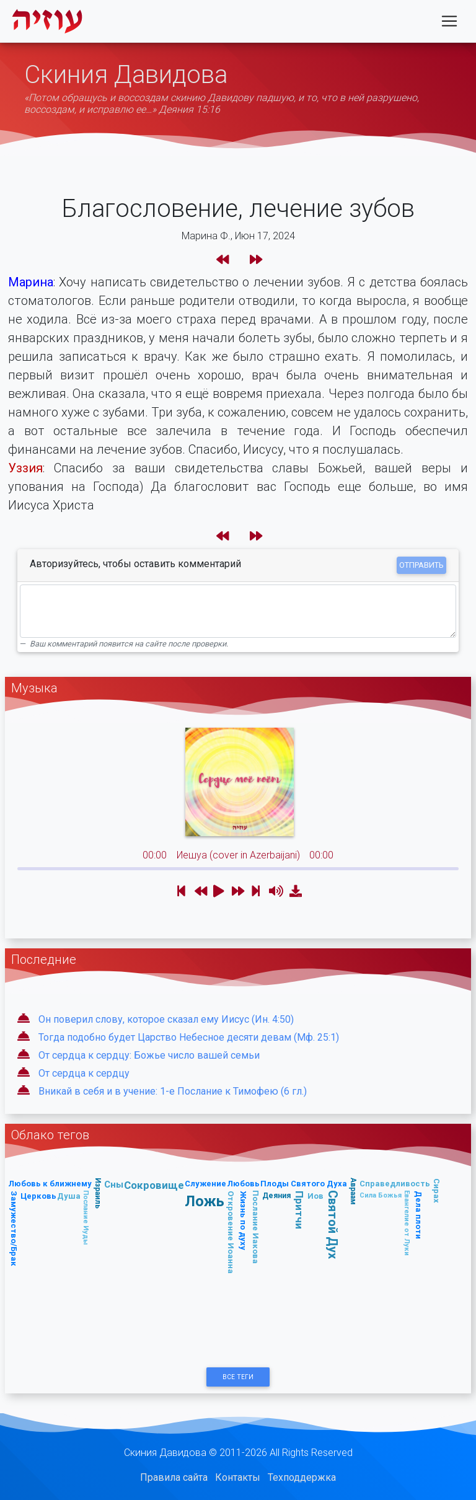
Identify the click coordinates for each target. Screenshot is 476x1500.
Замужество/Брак (14, 1228)
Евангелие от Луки (407, 1223)
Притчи (299, 1210)
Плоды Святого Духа (303, 1183)
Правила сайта (174, 1477)
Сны (113, 1184)
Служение (205, 1183)
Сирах (436, 1190)
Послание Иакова (255, 1227)
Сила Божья (380, 1195)
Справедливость (394, 1183)
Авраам (353, 1191)
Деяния (276, 1195)
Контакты (237, 1477)
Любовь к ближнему (50, 1183)
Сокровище (154, 1185)
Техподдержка (302, 1477)
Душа (69, 1196)
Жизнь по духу (243, 1220)
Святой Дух (333, 1224)
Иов (315, 1196)
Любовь (243, 1183)
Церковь (38, 1196)
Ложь (204, 1201)
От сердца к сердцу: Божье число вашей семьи (149, 1055)
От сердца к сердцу (84, 1073)
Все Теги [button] (238, 1377)
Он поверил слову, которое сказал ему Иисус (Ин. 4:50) (166, 1019)
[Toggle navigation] (449, 23)
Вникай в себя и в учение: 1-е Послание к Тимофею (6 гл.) (172, 1091)
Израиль (98, 1193)
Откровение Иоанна (231, 1232)
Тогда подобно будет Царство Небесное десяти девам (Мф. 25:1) (188, 1037)
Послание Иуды (86, 1217)
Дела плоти (418, 1215)
